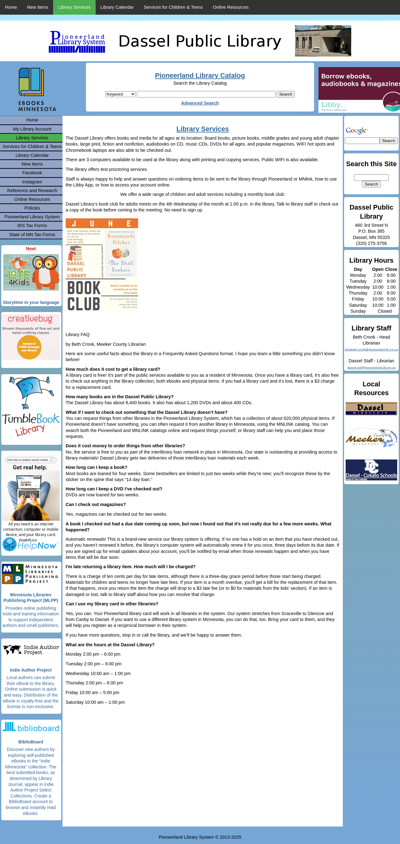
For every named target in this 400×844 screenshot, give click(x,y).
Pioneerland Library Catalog (200, 75)
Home (11, 7)
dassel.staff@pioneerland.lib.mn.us (371, 367)
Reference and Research (32, 190)
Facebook (32, 172)
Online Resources (230, 7)
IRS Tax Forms (32, 225)
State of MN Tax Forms (32, 234)
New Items (37, 7)
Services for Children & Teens (173, 7)
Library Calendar (117, 7)
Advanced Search (200, 103)
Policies (32, 208)
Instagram (32, 181)
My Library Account (32, 129)
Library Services (74, 7)
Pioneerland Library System (32, 216)
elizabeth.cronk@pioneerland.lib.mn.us (371, 349)
